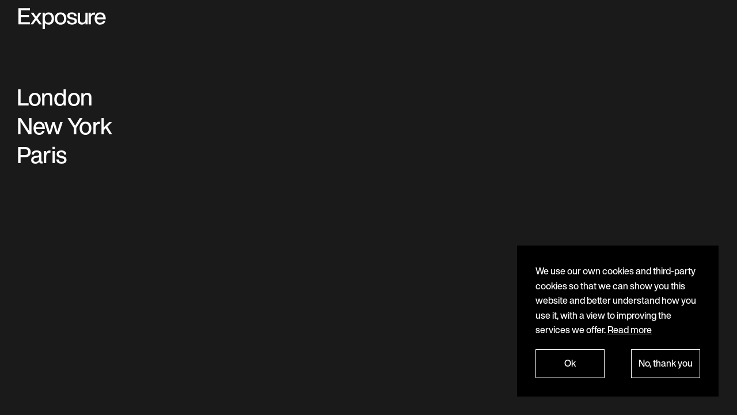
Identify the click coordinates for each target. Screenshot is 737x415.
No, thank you (666, 363)
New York (64, 125)
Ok (570, 363)
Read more (629, 330)
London (55, 97)
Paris (41, 154)
